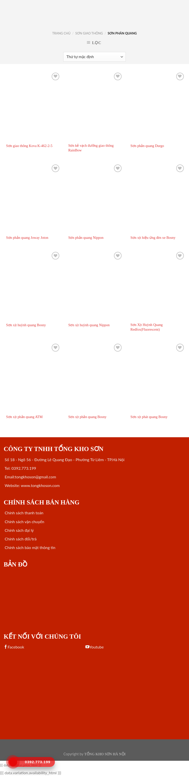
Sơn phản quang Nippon (85, 238)
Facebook (14, 647)
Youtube (94, 647)
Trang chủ (61, 33)
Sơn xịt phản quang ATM (24, 417)
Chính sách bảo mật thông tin (29, 547)
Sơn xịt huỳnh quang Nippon (89, 325)
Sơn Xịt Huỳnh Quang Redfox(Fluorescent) (146, 327)
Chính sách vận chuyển (24, 521)
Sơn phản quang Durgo (147, 146)
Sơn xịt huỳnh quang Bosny (26, 325)
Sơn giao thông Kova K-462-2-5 (29, 146)
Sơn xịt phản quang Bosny (87, 417)
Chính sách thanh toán (23, 512)
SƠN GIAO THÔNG (89, 33)
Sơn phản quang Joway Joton (27, 238)
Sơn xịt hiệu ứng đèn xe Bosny (152, 238)
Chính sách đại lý (19, 530)
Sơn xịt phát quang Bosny (149, 417)
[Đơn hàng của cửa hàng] (94, 57)
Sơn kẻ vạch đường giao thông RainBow (90, 148)
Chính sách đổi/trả (20, 538)
